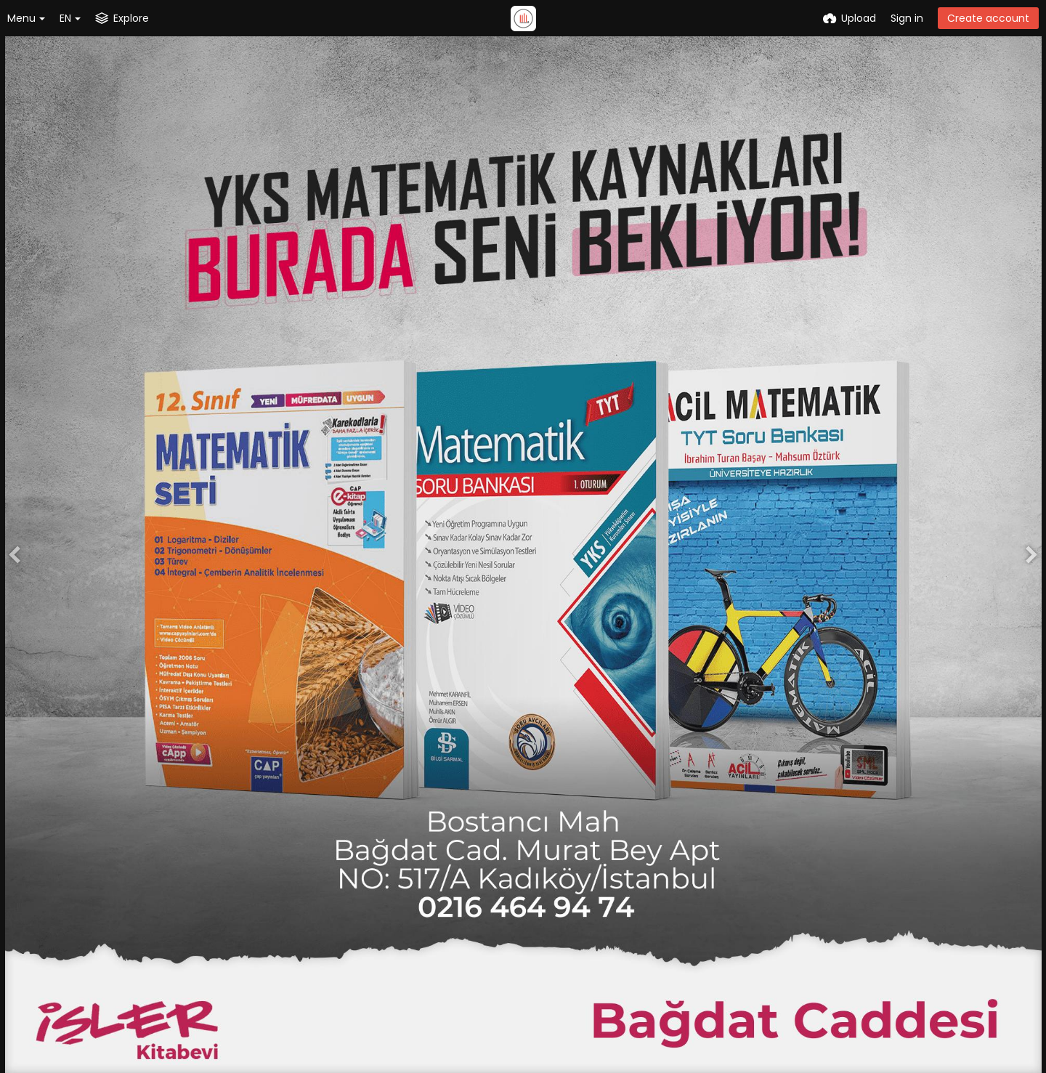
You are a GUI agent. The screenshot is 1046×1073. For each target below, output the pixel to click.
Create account (988, 18)
